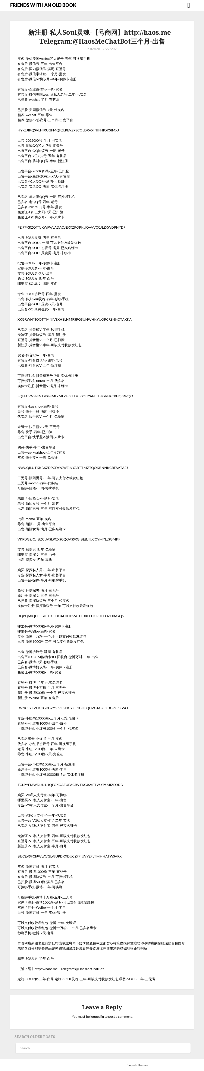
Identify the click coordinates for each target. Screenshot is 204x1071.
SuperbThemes (138, 1065)
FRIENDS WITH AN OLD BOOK (43, 5)
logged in (97, 1016)
